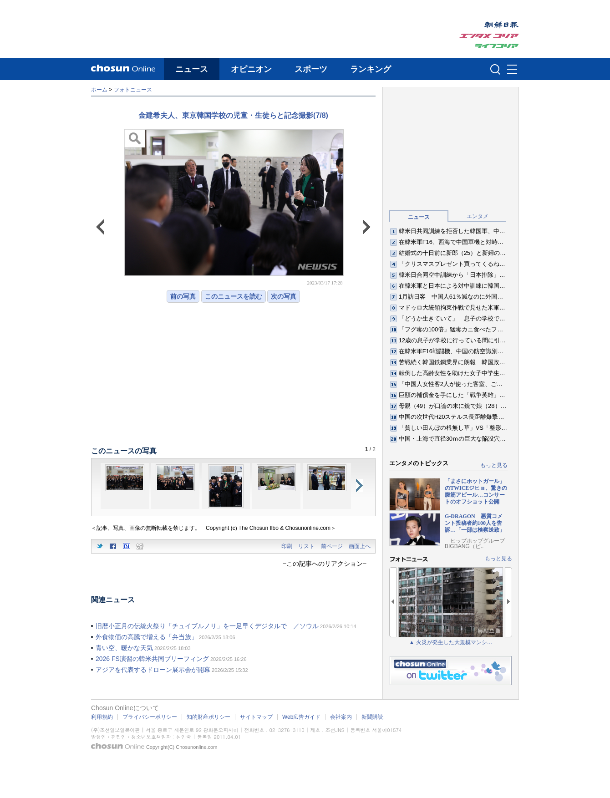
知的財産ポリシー (208, 717)
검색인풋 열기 (495, 69)
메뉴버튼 (512, 69)
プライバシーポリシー (149, 717)
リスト (306, 546)
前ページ (332, 546)
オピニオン (251, 69)
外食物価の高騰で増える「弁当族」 (147, 636)
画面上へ (360, 546)
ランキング (370, 69)
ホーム (99, 89)
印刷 (286, 546)
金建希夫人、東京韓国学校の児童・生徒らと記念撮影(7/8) (233, 115)
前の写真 (183, 296)
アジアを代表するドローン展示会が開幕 (153, 669)
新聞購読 (372, 717)
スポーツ (311, 69)
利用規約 (102, 717)
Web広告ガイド (301, 717)
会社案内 (341, 717)
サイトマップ (256, 717)
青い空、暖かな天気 (124, 647)
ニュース (191, 69)
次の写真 (283, 296)
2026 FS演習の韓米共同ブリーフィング (152, 658)
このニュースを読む (233, 296)
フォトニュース (133, 89)
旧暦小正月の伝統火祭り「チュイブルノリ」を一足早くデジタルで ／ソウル (207, 626)
